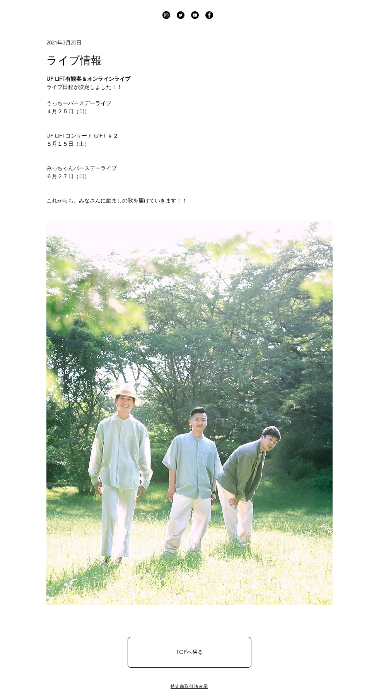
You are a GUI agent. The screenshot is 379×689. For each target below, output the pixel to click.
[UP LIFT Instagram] (166, 15)
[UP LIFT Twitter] (180, 15)
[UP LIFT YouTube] (195, 15)
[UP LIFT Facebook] (209, 15)
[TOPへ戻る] (189, 652)
